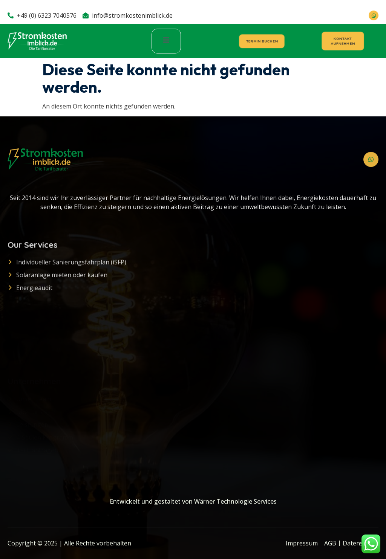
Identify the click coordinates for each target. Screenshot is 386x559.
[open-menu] (166, 41)
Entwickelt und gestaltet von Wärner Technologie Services (193, 501)
